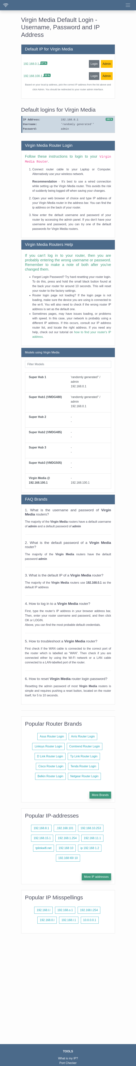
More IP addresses (96, 876)
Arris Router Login (83, 736)
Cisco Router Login (50, 766)
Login (94, 63)
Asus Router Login (52, 736)
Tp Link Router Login (84, 756)
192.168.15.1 (42, 838)
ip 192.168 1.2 (89, 848)
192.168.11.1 (92, 838)
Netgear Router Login (84, 776)
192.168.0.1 (31, 63)
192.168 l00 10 (68, 858)
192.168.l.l (43, 910)
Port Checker (68, 1063)
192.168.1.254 (67, 838)
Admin (107, 63)
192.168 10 (66, 848)
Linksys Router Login (48, 746)
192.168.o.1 (65, 910)
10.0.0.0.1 (89, 920)
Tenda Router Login (83, 766)
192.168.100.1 (33, 76)
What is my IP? (68, 1058)
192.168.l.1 (68, 920)
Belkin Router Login (50, 776)
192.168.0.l (47, 920)
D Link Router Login (50, 756)
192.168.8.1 (41, 828)
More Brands (100, 795)
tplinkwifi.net (44, 848)
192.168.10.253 (90, 828)
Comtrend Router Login (84, 746)
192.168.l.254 (89, 910)
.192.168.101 (64, 828)
